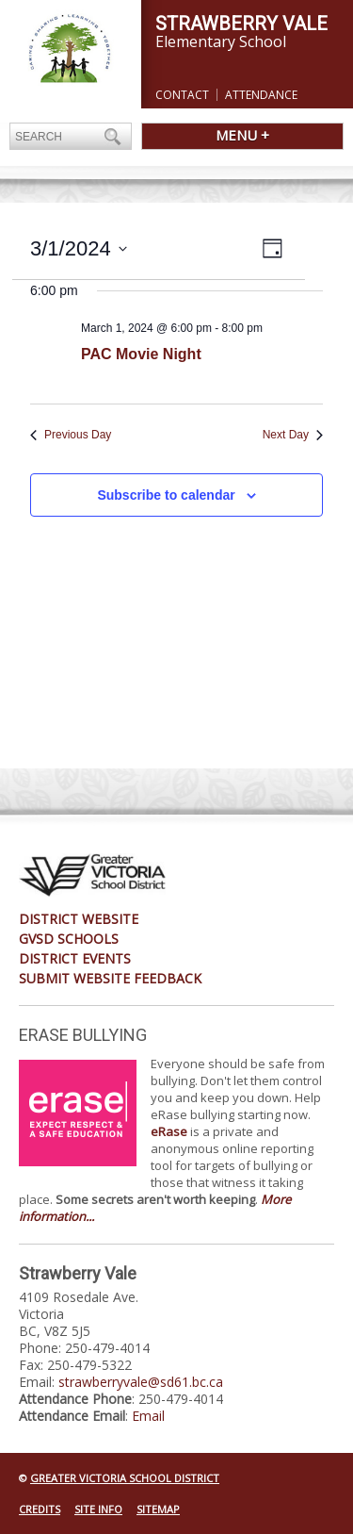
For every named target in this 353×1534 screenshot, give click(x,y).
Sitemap (158, 1509)
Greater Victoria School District (124, 1478)
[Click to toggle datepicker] (78, 248)
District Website (78, 919)
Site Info (98, 1509)
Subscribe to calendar (165, 495)
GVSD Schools (69, 939)
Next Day (293, 434)
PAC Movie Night (141, 354)
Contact (182, 95)
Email (148, 1416)
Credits (39, 1509)
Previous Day (70, 434)
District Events (75, 958)
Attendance (261, 95)
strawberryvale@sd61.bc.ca (140, 1382)
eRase (169, 1131)
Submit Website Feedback (110, 978)
